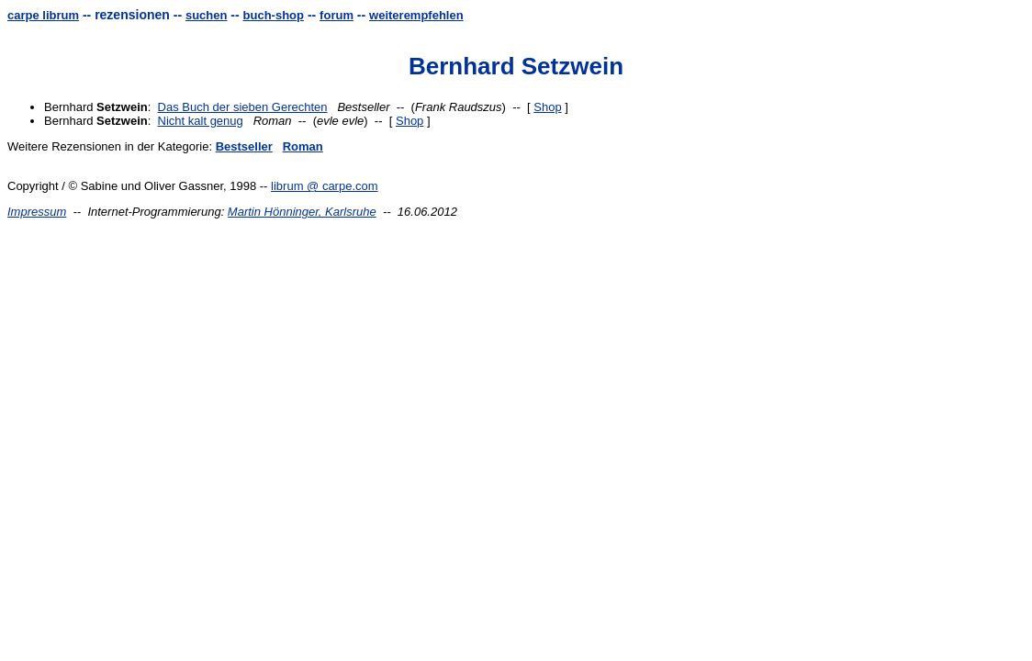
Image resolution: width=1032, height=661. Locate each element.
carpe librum (43, 15)
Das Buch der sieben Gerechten (243, 107)
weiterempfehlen (416, 15)
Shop (547, 107)
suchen (206, 15)
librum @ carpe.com (324, 186)
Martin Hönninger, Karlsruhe (302, 211)
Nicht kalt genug (200, 121)
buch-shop (273, 15)
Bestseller (244, 146)
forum (336, 15)
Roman (303, 146)
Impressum (36, 211)
